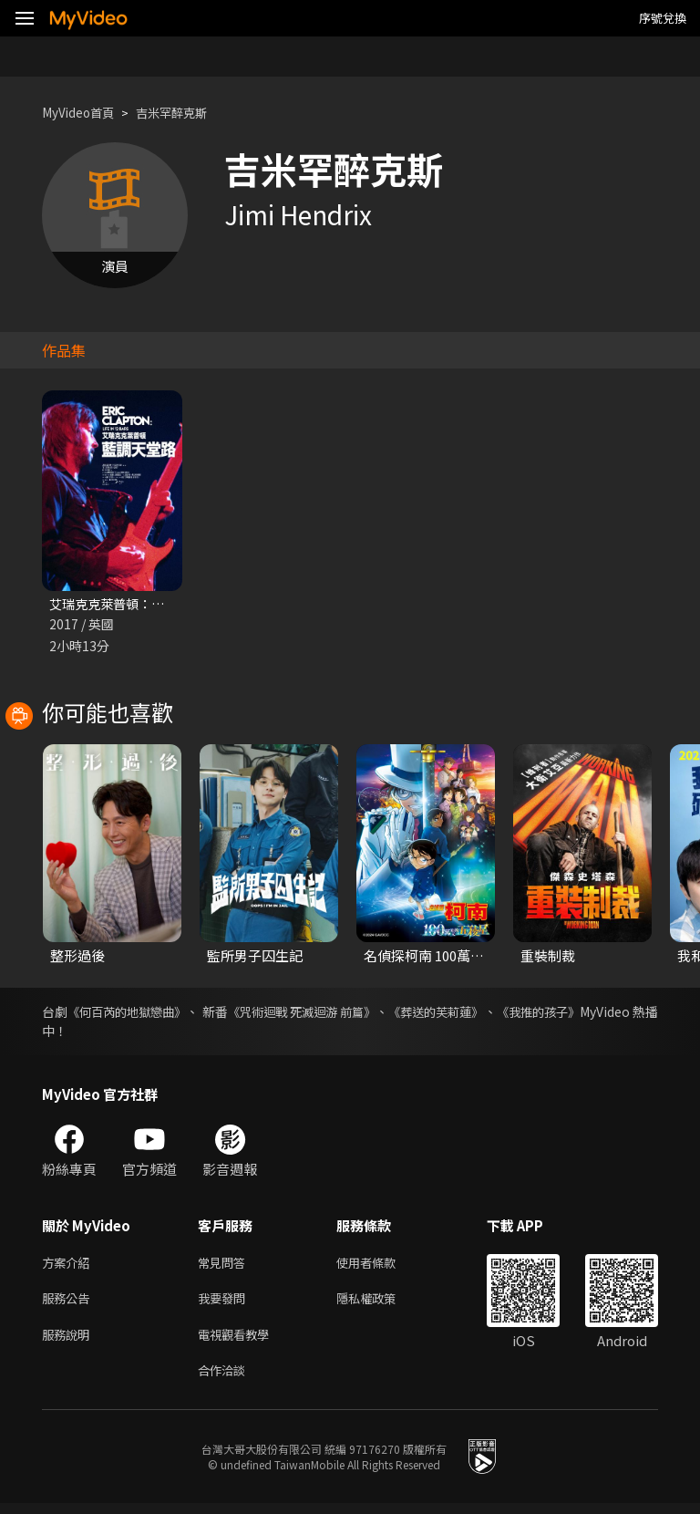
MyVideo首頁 (83, 112)
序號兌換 (662, 17)
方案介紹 (69, 1265)
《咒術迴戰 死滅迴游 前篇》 (344, 1013)
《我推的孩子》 (613, 1013)
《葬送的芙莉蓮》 (497, 1013)
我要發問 (225, 1303)
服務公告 (69, 1303)
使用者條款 (381, 1265)
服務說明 (69, 1342)
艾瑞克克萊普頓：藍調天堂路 (138, 604)
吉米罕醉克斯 (188, 112)
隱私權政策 (381, 1303)
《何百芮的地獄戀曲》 (139, 1013)
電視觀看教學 (239, 1342)
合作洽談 (225, 1380)
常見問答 (225, 1265)
